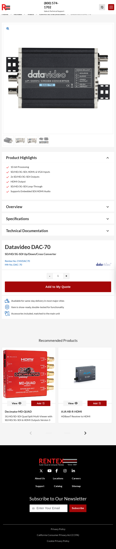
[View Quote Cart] (102, 7)
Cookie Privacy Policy (58, 540)
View (16, 403)
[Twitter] (41, 471)
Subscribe (78, 508)
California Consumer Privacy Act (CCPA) (58, 535)
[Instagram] (65, 471)
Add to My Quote (58, 286)
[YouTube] (49, 471)
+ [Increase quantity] (66, 276)
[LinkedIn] (73, 471)
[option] (29, 385)
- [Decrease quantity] (49, 276)
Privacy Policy (58, 529)
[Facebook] (57, 471)
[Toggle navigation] (111, 7)
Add (41, 403)
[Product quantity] (58, 276)
